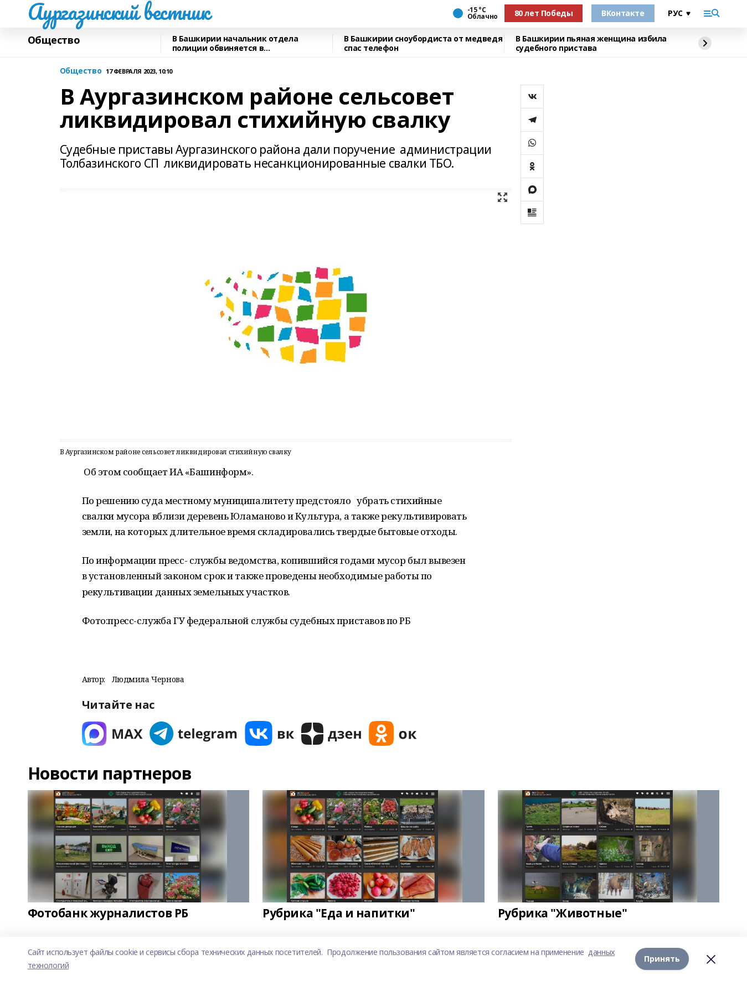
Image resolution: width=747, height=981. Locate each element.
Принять (662, 958)
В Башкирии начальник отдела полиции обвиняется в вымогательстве (235, 43)
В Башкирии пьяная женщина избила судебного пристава (591, 43)
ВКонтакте (622, 13)
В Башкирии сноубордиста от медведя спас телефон (423, 43)
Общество (54, 40)
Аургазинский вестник (119, 11)
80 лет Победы (543, 13)
